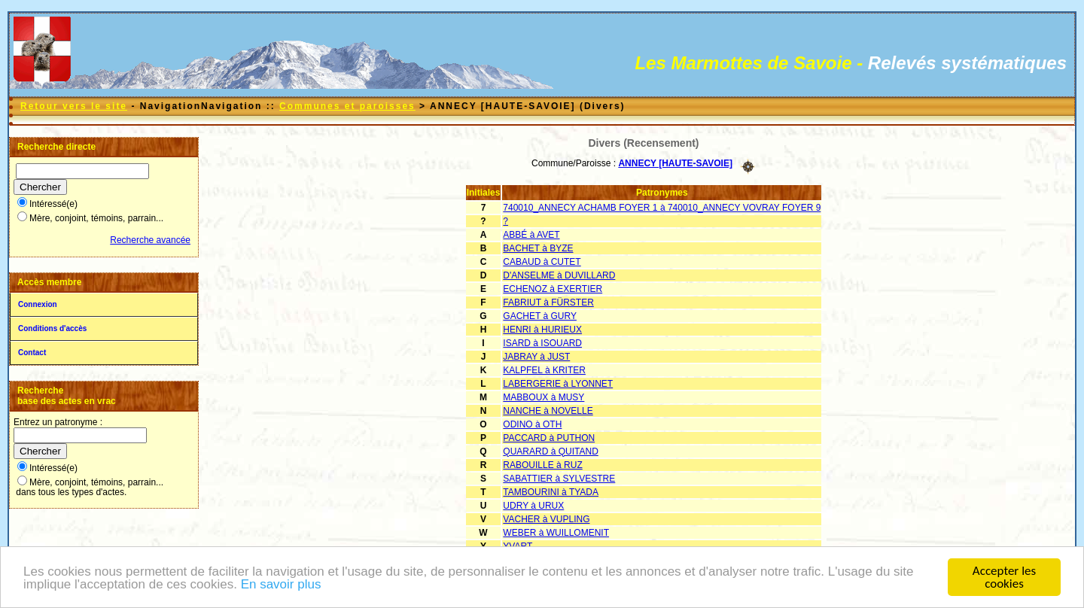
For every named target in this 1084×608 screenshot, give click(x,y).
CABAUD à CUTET (541, 262)
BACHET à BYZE (538, 248)
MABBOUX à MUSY (543, 397)
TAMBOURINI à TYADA (550, 492)
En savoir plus (281, 585)
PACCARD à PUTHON (549, 438)
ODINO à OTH (532, 424)
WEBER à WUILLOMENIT (556, 532)
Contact (32, 352)
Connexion (37, 304)
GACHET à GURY (540, 316)
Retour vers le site (73, 106)
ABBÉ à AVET (531, 235)
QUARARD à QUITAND (550, 451)
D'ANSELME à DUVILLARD (559, 275)
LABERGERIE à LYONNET (558, 383)
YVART (517, 546)
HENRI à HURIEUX (542, 329)
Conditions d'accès (52, 328)
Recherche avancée (150, 240)
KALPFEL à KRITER (544, 370)
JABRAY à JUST (536, 356)
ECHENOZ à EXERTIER (552, 289)
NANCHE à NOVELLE (547, 411)
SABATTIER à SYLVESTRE (559, 478)
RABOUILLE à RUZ (542, 465)
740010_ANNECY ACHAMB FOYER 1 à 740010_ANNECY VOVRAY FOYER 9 (662, 207)
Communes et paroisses (347, 106)
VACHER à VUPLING (546, 519)
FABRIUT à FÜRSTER (548, 302)
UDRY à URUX (533, 505)
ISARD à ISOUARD (542, 343)
